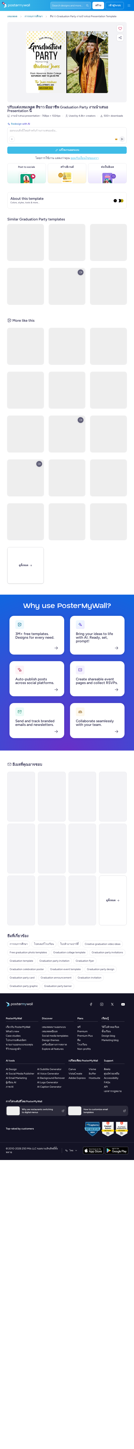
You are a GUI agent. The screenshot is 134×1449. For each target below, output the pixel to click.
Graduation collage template (69, 952)
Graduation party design (100, 969)
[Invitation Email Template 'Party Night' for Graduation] (82, 796)
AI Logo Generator (47, 1082)
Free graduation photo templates (28, 952)
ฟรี (79, 1027)
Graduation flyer (85, 960)
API (106, 1086)
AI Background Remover (51, 1078)
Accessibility (111, 1078)
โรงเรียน (82, 1044)
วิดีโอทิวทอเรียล (110, 1027)
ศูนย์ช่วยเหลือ (111, 1073)
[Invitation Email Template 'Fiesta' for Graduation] (21, 848)
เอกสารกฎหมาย (113, 1091)
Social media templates (55, 1035)
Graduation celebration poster (27, 969)
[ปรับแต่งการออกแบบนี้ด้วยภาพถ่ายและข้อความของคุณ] (67, 62)
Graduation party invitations (107, 952)
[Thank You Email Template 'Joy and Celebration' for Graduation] (82, 900)
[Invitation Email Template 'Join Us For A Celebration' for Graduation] (21, 900)
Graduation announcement (56, 977)
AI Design (11, 1069)
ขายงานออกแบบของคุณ (19, 1044)
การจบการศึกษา (19, 944)
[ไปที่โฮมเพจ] (15, 5)
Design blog (108, 1035)
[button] (120, 28)
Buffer (92, 1073)
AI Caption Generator (49, 1086)
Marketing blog (110, 1040)
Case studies (13, 1035)
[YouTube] (123, 1004)
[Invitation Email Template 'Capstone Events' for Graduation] (21, 796)
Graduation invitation (89, 977)
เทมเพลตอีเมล (50, 1031)
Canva (72, 1069)
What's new (12, 1031)
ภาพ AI (9, 1086)
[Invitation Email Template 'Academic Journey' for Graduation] (113, 796)
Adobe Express (77, 1078)
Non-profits (84, 1049)
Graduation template (21, 960)
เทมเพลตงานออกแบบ (54, 1027)
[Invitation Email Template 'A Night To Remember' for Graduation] (82, 848)
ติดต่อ (107, 1069)
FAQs (107, 1082)
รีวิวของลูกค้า (13, 1049)
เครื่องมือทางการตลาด (54, 1044)
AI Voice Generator (48, 1073)
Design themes (50, 1040)
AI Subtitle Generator (49, 1069)
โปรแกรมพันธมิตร (16, 1040)
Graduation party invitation (54, 960)
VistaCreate (75, 1073)
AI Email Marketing (16, 1078)
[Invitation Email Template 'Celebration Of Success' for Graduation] (52, 900)
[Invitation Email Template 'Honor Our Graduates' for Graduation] (113, 848)
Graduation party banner (58, 986)
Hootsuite (94, 1078)
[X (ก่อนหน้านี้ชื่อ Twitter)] (112, 1004)
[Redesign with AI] (67, 132)
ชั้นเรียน (106, 1031)
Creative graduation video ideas (103, 944)
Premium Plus (85, 1035)
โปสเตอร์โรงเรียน (44, 944)
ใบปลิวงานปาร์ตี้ (69, 944)
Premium (82, 1031)
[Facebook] (91, 1004)
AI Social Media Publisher (20, 1073)
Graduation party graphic (24, 986)
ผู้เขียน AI (11, 1082)
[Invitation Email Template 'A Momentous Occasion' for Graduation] (52, 848)
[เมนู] (129, 5)
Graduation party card (22, 977)
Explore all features (53, 1049)
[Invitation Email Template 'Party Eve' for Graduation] (52, 796)
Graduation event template (65, 969)
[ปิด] (113, 900)
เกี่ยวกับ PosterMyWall (18, 1027)
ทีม (79, 1040)
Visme (92, 1069)
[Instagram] (101, 1004)
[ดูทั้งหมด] (25, 565)
